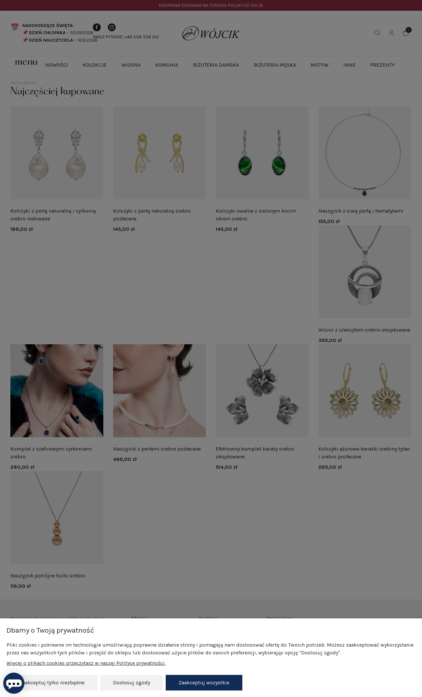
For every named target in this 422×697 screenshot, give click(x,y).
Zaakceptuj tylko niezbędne (51, 682)
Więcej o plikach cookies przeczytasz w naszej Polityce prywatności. (86, 663)
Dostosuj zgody (131, 682)
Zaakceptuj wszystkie (204, 682)
